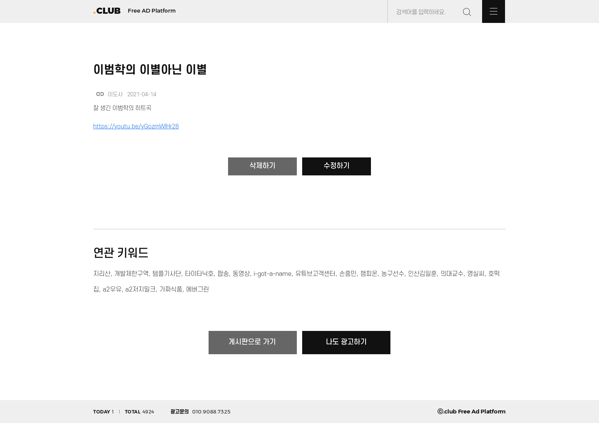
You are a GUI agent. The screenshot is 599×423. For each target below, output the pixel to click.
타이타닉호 (199, 274)
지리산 (101, 274)
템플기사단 (166, 274)
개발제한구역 (131, 274)
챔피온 (368, 274)
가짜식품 (170, 289)
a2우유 (112, 289)
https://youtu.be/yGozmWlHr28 (136, 126)
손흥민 (347, 274)
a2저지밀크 (140, 289)
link (100, 94)
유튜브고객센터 (315, 274)
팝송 (223, 274)
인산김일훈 (422, 274)
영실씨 (475, 274)
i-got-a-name (272, 274)
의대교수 (451, 274)
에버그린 (197, 289)
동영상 (241, 274)
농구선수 (392, 274)
